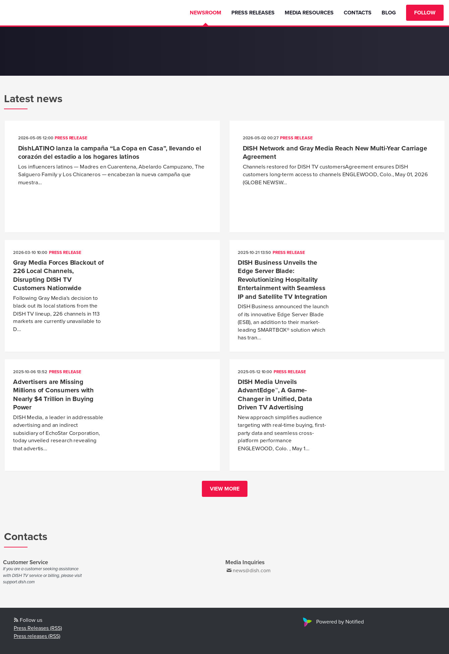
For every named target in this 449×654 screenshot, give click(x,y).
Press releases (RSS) (37, 636)
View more (224, 488)
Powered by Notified (332, 621)
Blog (389, 12)
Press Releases (253, 12)
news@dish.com (252, 570)
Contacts (358, 12)
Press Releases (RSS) (38, 628)
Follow (425, 12)
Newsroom (205, 12)
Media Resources (309, 12)
